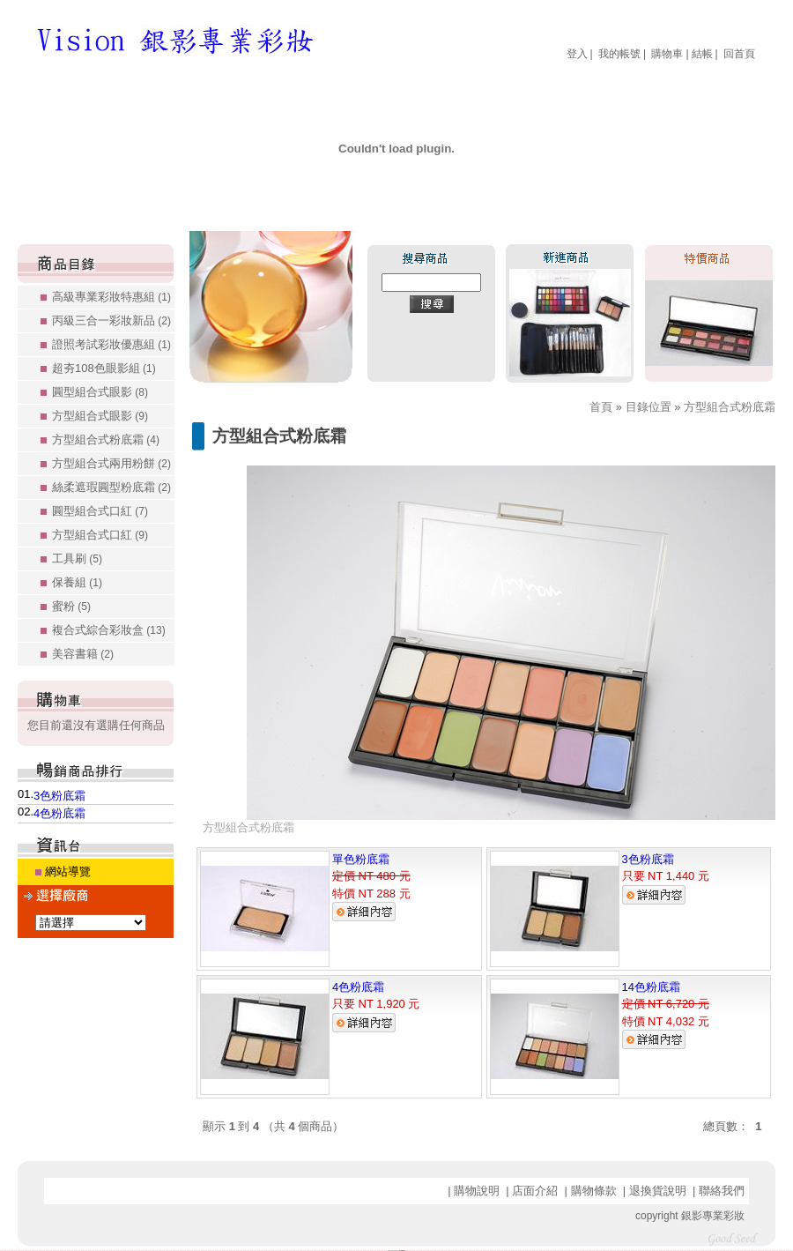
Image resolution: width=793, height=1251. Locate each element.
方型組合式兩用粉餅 (111, 463)
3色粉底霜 (59, 795)
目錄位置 (648, 406)
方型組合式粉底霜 (105, 439)
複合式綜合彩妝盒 (109, 630)
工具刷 (77, 558)
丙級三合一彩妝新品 (111, 320)
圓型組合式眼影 (100, 391)
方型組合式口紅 (100, 534)
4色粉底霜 (59, 813)
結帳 (702, 54)
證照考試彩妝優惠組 (111, 344)
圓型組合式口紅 (100, 511)
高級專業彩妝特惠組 (111, 296)
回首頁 (739, 54)
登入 (577, 54)
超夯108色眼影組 (104, 368)
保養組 (77, 582)
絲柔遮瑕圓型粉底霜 (111, 487)
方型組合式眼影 (100, 415)
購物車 (667, 54)
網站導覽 (68, 871)
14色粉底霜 (651, 987)
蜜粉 (71, 606)
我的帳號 (619, 54)
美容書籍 (83, 653)
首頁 (600, 406)
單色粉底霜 (360, 859)
